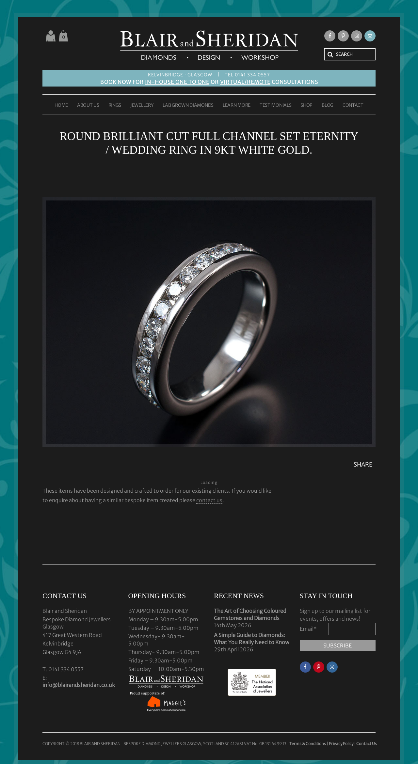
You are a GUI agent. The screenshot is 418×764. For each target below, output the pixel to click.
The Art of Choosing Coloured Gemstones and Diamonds (250, 614)
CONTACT (353, 105)
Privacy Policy (341, 743)
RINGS (114, 105)
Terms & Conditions (308, 743)
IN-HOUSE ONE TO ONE (177, 82)
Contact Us (366, 743)
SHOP (306, 105)
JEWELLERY (141, 105)
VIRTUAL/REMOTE (245, 82)
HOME (61, 105)
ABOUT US (88, 105)
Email (308, 629)
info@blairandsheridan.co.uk (78, 685)
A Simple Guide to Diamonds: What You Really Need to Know (251, 638)
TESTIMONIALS (275, 105)
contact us (209, 500)
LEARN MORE (236, 105)
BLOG (327, 105)
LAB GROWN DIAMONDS (188, 105)
